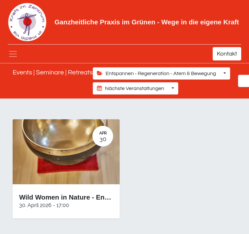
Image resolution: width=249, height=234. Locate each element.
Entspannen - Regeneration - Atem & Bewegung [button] (157, 73)
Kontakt (227, 54)
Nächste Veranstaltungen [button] (131, 88)
